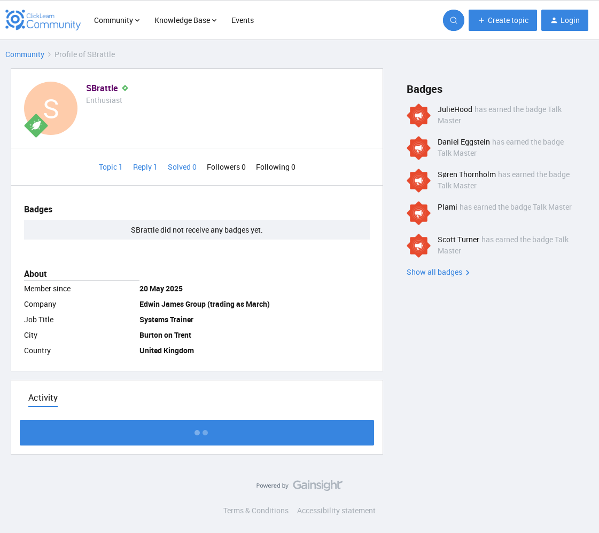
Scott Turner (458, 239)
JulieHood (455, 109)
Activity (43, 397)
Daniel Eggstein (464, 142)
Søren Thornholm (467, 174)
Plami (447, 207)
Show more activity (197, 429)
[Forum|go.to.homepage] (43, 20)
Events (242, 20)
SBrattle (102, 88)
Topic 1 (112, 167)
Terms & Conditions (256, 510)
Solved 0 (183, 167)
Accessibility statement (336, 510)
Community (24, 54)
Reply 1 (146, 167)
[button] (503, 20)
